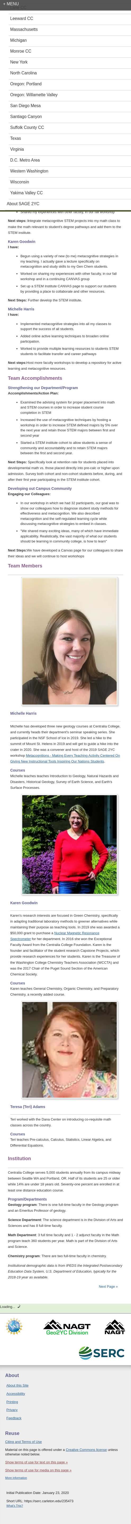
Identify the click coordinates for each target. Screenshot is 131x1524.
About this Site (17, 1385)
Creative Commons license (86, 1450)
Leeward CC (21, 18)
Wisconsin (19, 182)
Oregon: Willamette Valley (34, 94)
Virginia (17, 149)
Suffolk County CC (27, 127)
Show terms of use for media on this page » (38, 1470)
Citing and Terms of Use (23, 1442)
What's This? (14, 1505)
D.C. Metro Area (25, 160)
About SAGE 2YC (23, 203)
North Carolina (23, 73)
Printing (12, 1402)
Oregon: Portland (26, 84)
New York (19, 62)
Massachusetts (24, 29)
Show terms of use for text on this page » (36, 1462)
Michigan (18, 40)
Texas (15, 138)
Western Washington (29, 171)
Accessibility (15, 1394)
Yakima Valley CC (26, 193)
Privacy (12, 1410)
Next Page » (108, 1287)
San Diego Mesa (25, 105)
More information (16, 1477)
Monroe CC (20, 51)
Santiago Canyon (26, 116)
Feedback (13, 1418)
